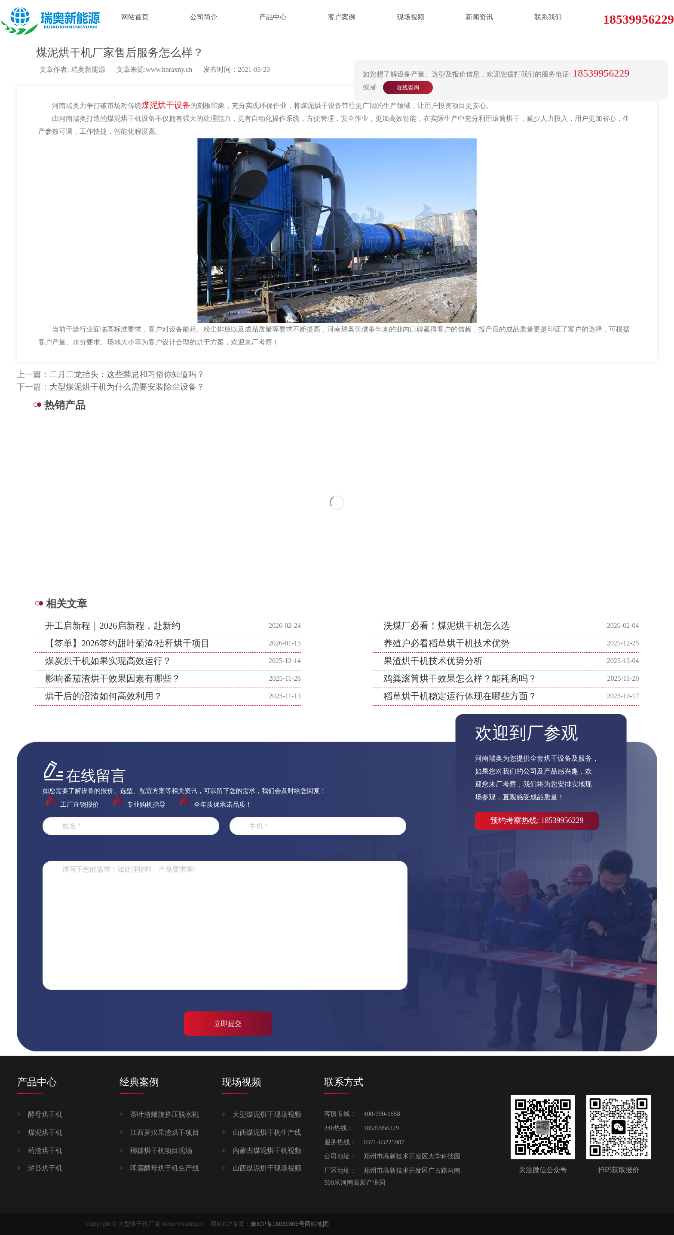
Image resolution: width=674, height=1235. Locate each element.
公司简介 (204, 17)
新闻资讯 (479, 17)
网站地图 (317, 1224)
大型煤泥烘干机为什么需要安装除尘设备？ (127, 386)
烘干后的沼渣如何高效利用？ (103, 696)
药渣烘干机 (45, 1150)
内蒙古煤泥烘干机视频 (267, 1150)
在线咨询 (408, 87)
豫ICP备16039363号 (278, 1224)
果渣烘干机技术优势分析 (433, 661)
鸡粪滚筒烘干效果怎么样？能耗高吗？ (460, 678)
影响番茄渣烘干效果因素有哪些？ (113, 678)
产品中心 (273, 17)
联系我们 (548, 17)
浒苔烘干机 (45, 1168)
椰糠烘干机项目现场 (161, 1150)
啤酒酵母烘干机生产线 (164, 1168)
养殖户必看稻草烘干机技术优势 (446, 643)
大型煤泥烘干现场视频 (267, 1114)
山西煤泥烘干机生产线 (267, 1132)
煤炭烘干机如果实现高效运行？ (108, 661)
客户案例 (341, 17)
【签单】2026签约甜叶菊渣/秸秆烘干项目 (127, 643)
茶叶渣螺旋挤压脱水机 (164, 1114)
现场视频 (410, 17)
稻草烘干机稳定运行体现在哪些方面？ (460, 696)
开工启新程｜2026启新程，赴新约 (112, 625)
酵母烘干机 (45, 1114)
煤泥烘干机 (45, 1132)
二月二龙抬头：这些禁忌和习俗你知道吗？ (127, 374)
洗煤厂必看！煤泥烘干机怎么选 (446, 625)
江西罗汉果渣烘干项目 (164, 1132)
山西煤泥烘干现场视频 (267, 1168)
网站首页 (135, 17)
